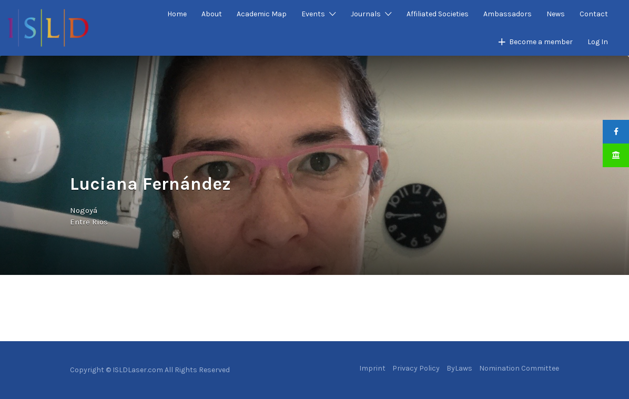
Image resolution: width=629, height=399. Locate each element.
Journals (366, 13)
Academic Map (262, 13)
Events (313, 13)
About (211, 13)
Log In (597, 41)
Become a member (541, 41)
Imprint (372, 368)
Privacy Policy (416, 368)
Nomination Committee (519, 368)
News (555, 13)
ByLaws (459, 368)
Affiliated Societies (438, 13)
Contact (594, 13)
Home (177, 13)
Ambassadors (507, 13)
